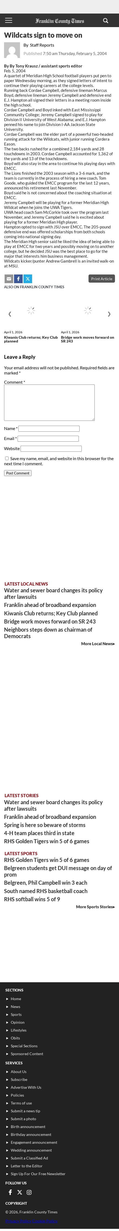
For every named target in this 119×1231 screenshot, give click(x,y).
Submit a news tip (25, 1111)
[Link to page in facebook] (10, 1192)
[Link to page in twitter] (19, 1192)
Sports (16, 1014)
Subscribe (19, 1079)
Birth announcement (28, 1126)
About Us (18, 1071)
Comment (14, 382)
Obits (15, 1038)
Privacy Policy (18, 1220)
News (15, 1006)
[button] (105, 20)
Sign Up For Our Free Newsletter (38, 1173)
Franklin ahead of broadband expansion (50, 605)
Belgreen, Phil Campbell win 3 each (45, 882)
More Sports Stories (94, 906)
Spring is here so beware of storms (45, 825)
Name (11, 428)
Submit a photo (23, 1118)
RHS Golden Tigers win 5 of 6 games (46, 841)
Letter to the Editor (27, 1166)
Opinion (18, 1022)
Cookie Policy (44, 1220)
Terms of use (21, 1103)
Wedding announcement (31, 1150)
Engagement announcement (34, 1142)
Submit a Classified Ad (29, 1158)
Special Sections (24, 1045)
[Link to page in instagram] (29, 1192)
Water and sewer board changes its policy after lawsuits (53, 593)
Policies (17, 1095)
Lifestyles (18, 1030)
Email (10, 438)
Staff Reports (42, 44)
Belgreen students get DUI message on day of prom (58, 871)
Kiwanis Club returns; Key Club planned (31, 339)
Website (12, 448)
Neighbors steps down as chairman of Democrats (48, 632)
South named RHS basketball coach (45, 891)
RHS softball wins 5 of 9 (32, 899)
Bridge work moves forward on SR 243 (87, 339)
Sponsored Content (27, 1053)
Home (16, 998)
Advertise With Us (26, 1087)
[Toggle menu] (8, 20)
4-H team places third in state (39, 833)
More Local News (97, 643)
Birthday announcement (31, 1134)
